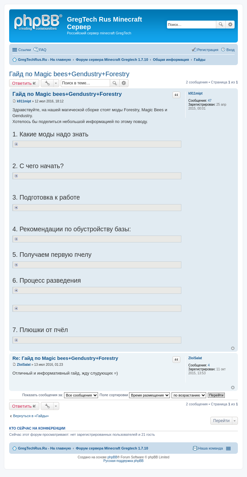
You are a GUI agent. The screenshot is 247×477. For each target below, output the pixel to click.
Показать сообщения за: (60, 395)
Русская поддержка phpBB (123, 461)
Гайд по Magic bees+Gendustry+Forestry (69, 74)
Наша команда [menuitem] (210, 448)
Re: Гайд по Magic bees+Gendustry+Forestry (65, 358)
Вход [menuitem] (230, 50)
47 (209, 100)
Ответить (22, 83)
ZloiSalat (195, 358)
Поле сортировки (135, 395)
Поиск (221, 24)
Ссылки (24, 50)
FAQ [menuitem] (42, 50)
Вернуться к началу (233, 348)
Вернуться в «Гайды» (31, 416)
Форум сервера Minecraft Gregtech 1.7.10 (112, 448)
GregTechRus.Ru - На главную (44, 448)
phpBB (112, 457)
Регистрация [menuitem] (207, 50)
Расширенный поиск (230, 24)
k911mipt (195, 93)
